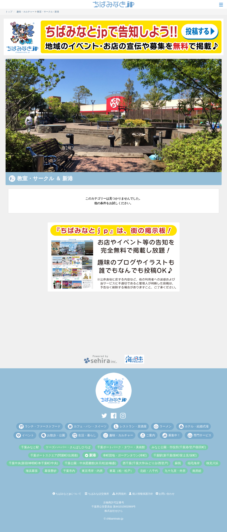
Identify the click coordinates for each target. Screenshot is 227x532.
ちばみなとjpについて (67, 493)
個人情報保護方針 (141, 493)
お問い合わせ (165, 493)
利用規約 (119, 493)
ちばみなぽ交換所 (97, 493)
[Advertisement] (113, 323)
